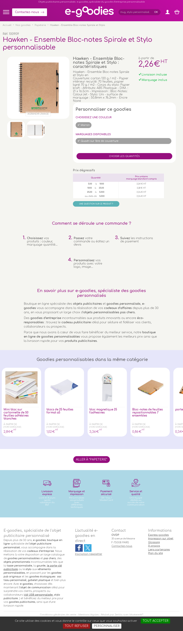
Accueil (7, 25)
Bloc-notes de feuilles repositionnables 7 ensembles (148, 413)
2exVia (118, 614)
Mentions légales (88, 614)
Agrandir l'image (38, 114)
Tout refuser (76, 626)
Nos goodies (23, 25)
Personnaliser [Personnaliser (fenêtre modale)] (107, 626)
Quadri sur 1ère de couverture (99, 141)
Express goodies (158, 535)
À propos (154, 546)
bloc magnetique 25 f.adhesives (104, 411)
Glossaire (154, 542)
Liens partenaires (159, 549)
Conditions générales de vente (58, 614)
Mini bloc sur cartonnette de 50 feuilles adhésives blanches (17, 414)
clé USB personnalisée (38, 594)
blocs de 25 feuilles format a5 (60, 411)
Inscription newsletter (88, 554)
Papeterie (40, 25)
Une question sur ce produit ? (96, 204)
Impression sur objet (160, 538)
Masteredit (136, 614)
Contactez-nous (27, 12)
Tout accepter (155, 620)
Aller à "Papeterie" (91, 459)
